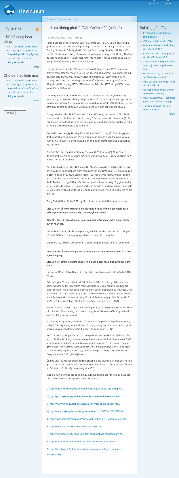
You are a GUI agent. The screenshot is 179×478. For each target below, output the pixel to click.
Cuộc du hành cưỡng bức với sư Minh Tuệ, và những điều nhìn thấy (159, 65)
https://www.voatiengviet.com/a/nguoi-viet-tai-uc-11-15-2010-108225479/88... (87, 411)
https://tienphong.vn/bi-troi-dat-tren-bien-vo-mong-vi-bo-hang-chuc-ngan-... (86, 449)
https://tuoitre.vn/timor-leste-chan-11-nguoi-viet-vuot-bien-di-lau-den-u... (85, 441)
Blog (60, 19)
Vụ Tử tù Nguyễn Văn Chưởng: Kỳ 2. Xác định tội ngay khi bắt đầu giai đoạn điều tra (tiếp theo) (23, 50)
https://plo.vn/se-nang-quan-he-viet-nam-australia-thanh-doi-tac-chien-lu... (86, 396)
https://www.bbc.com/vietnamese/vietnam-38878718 (75, 426)
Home (168, 3)
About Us (153, 3)
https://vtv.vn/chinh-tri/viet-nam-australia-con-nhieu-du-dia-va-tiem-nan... (85, 404)
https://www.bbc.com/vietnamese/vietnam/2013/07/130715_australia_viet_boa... (89, 419)
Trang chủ (51, 19)
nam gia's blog (70, 19)
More (36, 67)
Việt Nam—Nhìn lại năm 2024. (158, 41)
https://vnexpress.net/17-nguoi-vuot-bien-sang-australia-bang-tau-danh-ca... (87, 434)
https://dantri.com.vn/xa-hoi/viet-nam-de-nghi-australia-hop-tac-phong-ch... (86, 388)
